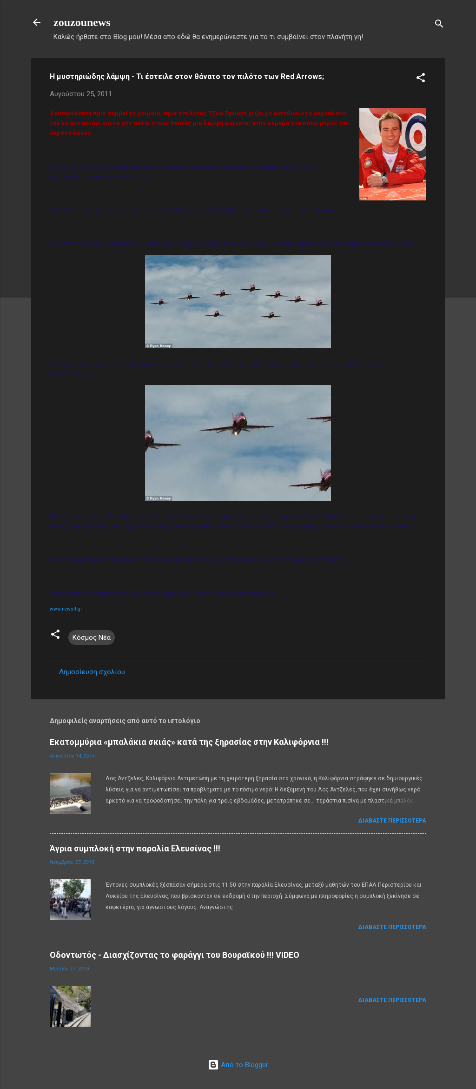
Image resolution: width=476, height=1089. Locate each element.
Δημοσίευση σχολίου (92, 672)
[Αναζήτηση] (439, 25)
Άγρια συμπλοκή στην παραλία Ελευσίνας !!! (135, 848)
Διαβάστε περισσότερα (392, 820)
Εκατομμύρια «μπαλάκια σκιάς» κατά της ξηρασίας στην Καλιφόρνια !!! (189, 742)
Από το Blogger (238, 1065)
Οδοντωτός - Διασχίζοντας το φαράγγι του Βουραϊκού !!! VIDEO (174, 955)
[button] (420, 79)
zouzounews (82, 22)
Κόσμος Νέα (92, 637)
